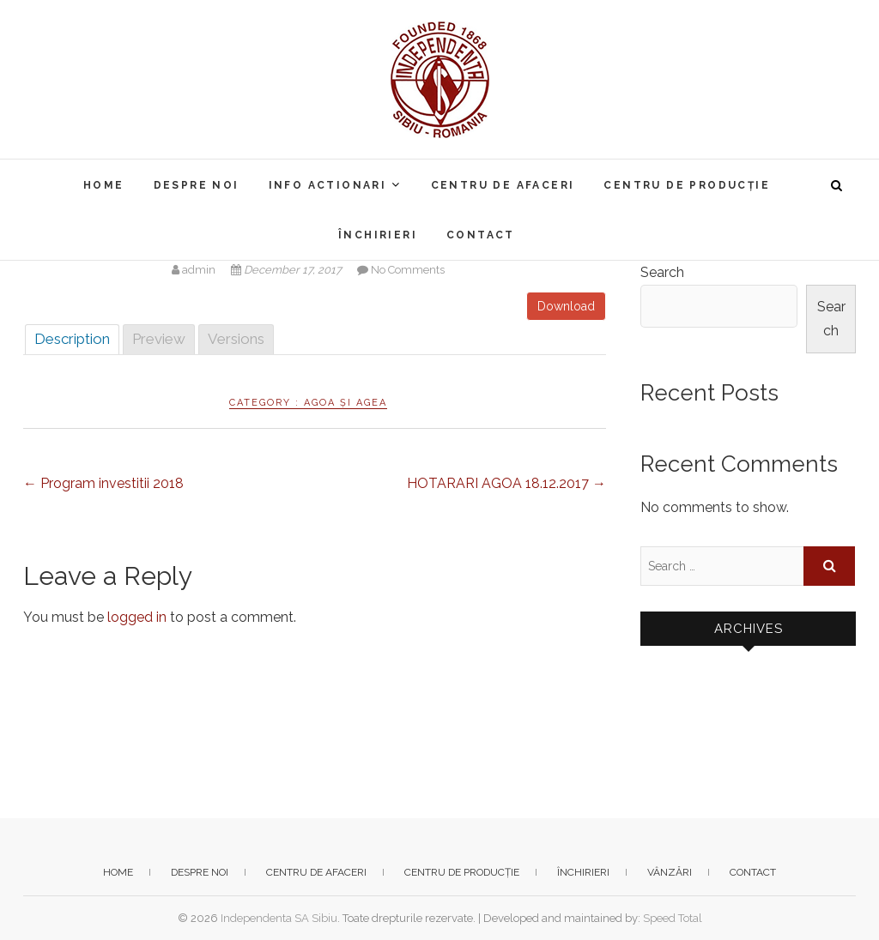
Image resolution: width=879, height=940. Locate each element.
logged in (137, 617)
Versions (236, 338)
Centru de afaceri (503, 185)
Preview (158, 338)
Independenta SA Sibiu (279, 918)
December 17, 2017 (287, 269)
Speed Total (672, 918)
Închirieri (377, 235)
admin (195, 269)
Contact (480, 235)
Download (566, 306)
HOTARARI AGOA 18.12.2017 (506, 483)
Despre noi (196, 185)
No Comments (408, 269)
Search (662, 272)
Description (72, 338)
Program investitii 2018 (103, 483)
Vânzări (669, 872)
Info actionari (328, 185)
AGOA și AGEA (345, 402)
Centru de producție (686, 185)
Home (103, 185)
